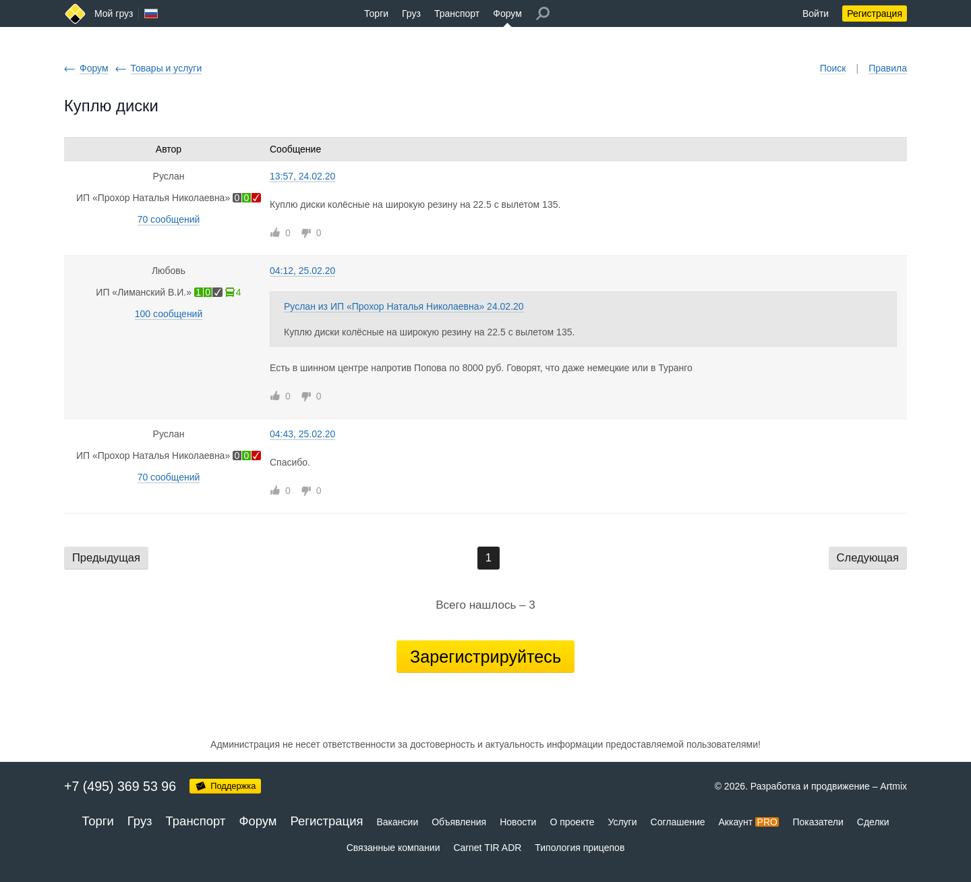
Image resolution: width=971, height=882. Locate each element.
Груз (411, 13)
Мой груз (113, 13)
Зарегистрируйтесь (485, 656)
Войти (815, 13)
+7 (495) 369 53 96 (120, 786)
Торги (376, 13)
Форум (507, 13)
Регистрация (874, 13)
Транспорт (456, 13)
